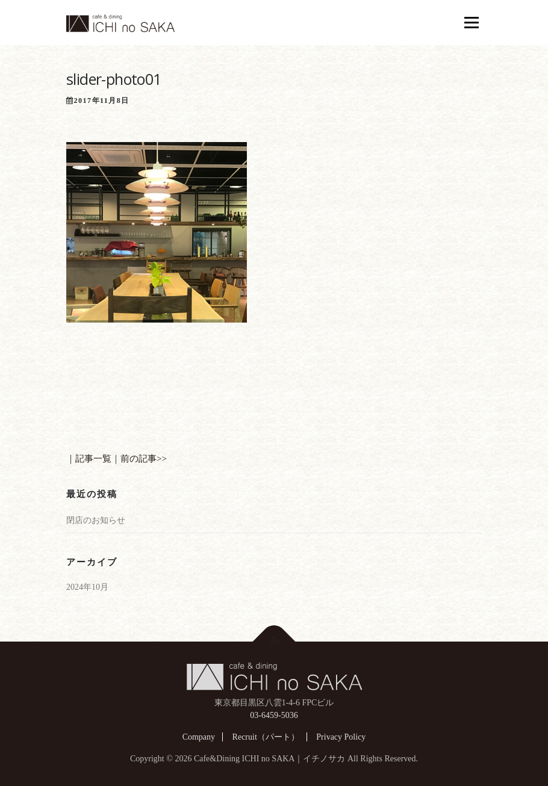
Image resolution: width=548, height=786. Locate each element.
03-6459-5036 (273, 715)
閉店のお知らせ (95, 520)
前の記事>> (143, 458)
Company (198, 736)
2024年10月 (87, 587)
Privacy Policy (341, 736)
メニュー (471, 22)
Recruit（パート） (265, 736)
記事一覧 (93, 458)
